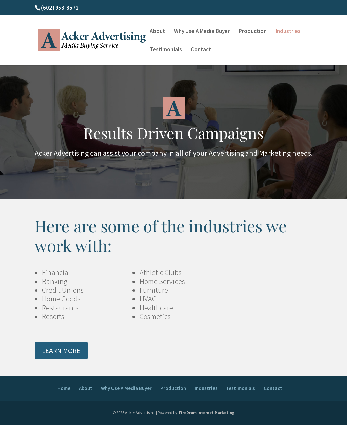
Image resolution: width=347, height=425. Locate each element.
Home (63, 388)
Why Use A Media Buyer (202, 32)
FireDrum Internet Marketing (206, 412)
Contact (201, 50)
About (157, 32)
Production (253, 32)
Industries (288, 32)
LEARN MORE (61, 350)
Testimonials (166, 50)
